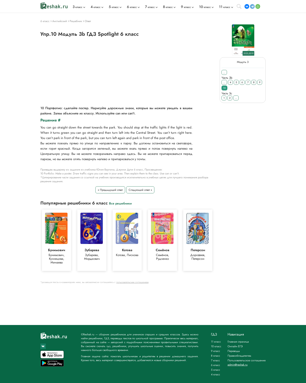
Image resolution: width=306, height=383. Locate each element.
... (224, 72)
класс (77, 7)
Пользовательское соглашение (247, 360)
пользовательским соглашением (132, 282)
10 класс (216, 346)
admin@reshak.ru (237, 365)
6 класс (215, 365)
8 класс (215, 356)
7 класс (215, 360)
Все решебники (120, 203)
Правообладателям (239, 356)
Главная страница (238, 342)
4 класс (215, 374)
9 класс (215, 351)
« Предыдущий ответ (110, 190)
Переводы (234, 351)
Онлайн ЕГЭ (235, 346)
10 (224, 88)
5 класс (215, 370)
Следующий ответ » (140, 190)
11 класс (216, 342)
